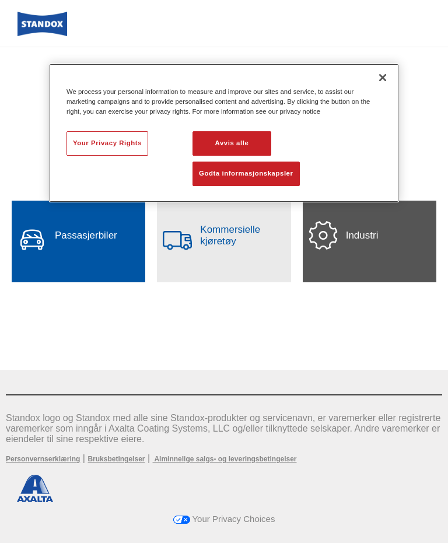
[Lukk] (383, 77)
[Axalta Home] (42, 33)
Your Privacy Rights (107, 142)
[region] (224, 133)
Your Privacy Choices (224, 519)
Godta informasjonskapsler (246, 173)
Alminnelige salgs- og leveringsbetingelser (225, 459)
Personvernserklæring (43, 459)
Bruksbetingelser (116, 459)
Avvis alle (232, 142)
